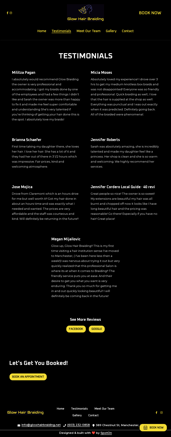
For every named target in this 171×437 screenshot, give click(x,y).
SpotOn (106, 432)
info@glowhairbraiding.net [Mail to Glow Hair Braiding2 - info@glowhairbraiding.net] (41, 424)
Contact (94, 415)
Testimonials (80, 408)
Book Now (150, 13)
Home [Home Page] (41, 31)
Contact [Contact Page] (128, 31)
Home (61, 408)
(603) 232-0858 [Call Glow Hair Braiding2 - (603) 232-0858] (78, 424)
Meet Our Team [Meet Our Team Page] (88, 31)
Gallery (78, 415)
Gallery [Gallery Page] (111, 31)
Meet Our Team (105, 408)
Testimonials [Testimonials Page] (61, 31)
